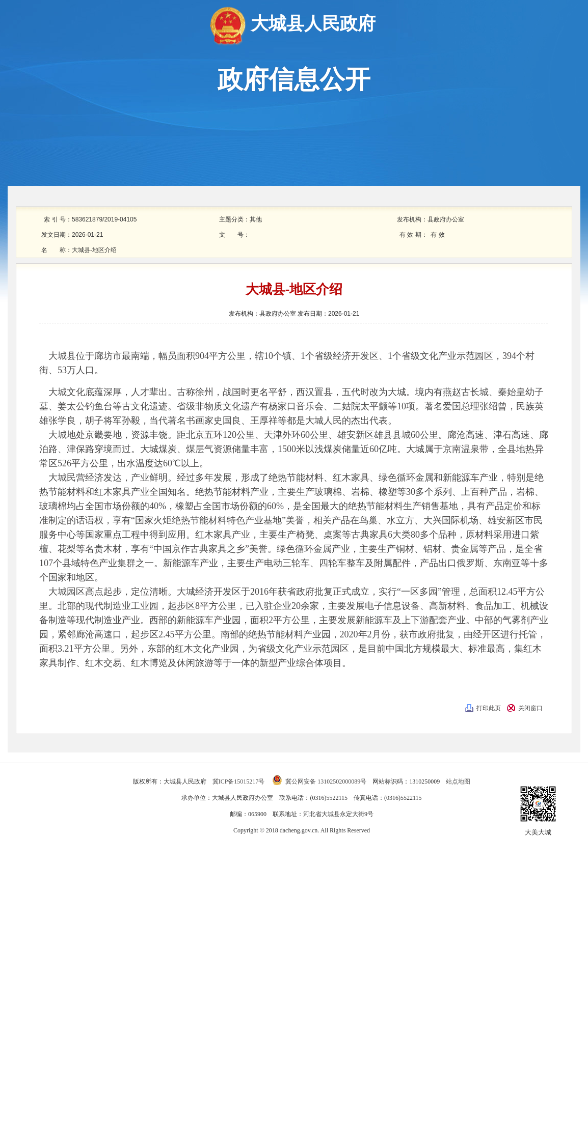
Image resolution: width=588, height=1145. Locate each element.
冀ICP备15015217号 (239, 781)
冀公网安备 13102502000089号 (319, 781)
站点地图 (458, 781)
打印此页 (488, 708)
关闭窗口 (530, 708)
